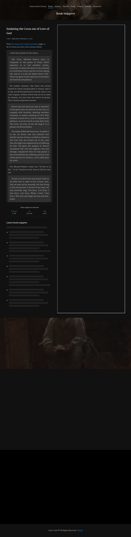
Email (80, 530)
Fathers (58, 6)
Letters (88, 6)
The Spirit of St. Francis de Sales (24, 44)
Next (44, 211)
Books (50, 6)
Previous (14, 211)
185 (44, 44)
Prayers (80, 6)
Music (73, 6)
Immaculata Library (38, 6)
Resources (97, 6)
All (29, 211)
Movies (66, 6)
